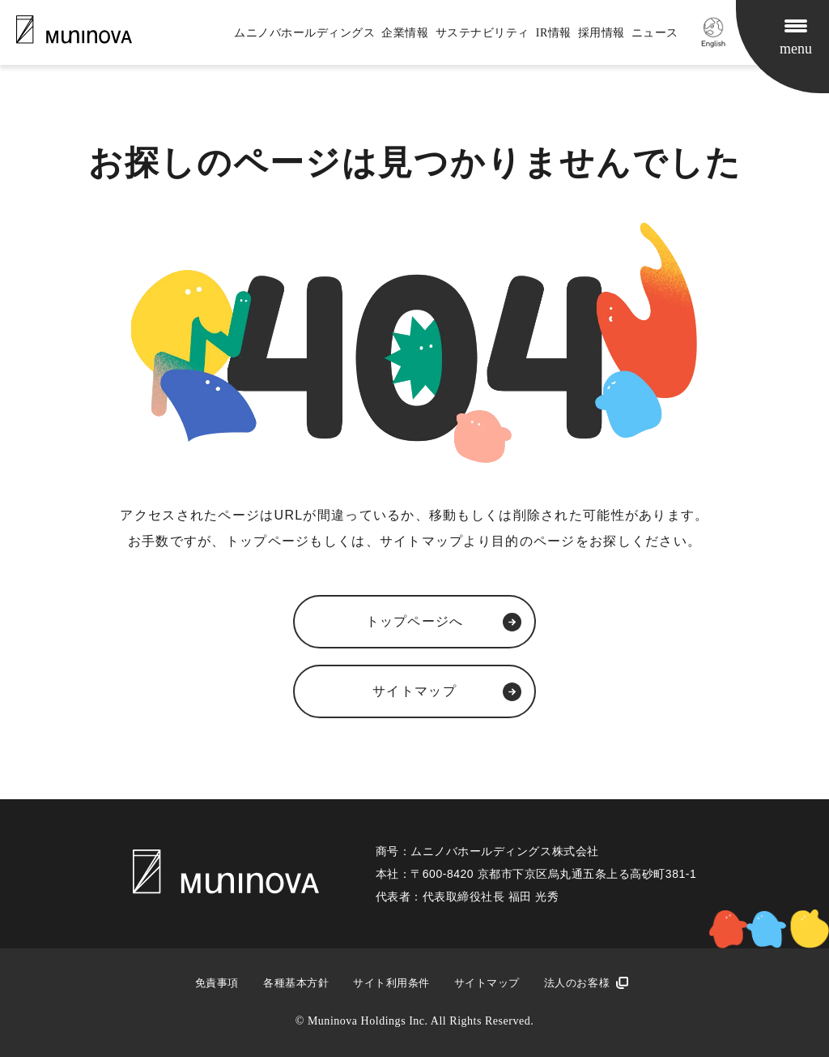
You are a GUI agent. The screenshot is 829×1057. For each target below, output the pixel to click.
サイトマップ (487, 983)
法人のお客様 (577, 983)
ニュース (654, 33)
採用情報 (601, 33)
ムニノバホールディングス (304, 33)
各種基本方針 (296, 983)
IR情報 (554, 33)
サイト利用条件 (391, 983)
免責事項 (217, 983)
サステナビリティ (482, 33)
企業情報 (404, 33)
